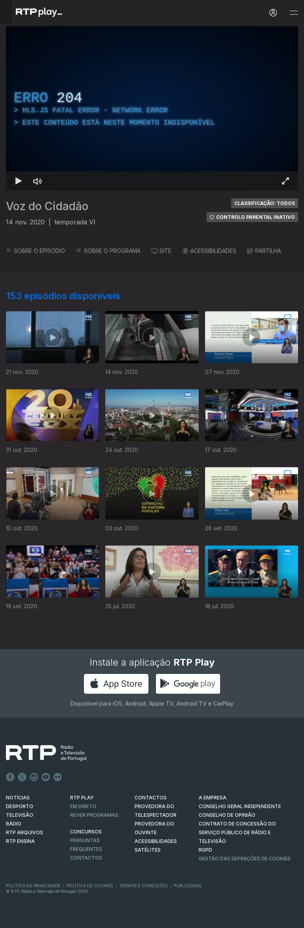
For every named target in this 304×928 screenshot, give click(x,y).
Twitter (22, 777)
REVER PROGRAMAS (94, 815)
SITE (161, 250)
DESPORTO (19, 806)
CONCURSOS (86, 832)
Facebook (10, 777)
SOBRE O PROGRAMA (108, 250)
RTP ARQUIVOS (24, 832)
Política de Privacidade (33, 885)
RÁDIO (13, 824)
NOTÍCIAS (18, 798)
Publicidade (187, 885)
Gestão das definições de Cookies (245, 859)
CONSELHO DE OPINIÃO (227, 815)
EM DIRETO (83, 806)
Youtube (46, 777)
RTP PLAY (82, 798)
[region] (152, 108)
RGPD (205, 850)
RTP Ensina (20, 841)
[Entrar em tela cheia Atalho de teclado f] (285, 180)
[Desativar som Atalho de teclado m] (37, 180)
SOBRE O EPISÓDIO (35, 250)
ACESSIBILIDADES (209, 250)
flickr (57, 777)
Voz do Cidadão (47, 206)
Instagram (34, 777)
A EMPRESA (212, 798)
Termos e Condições (143, 885)
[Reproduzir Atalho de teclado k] (18, 180)
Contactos (86, 858)
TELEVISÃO (19, 815)
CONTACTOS (151, 798)
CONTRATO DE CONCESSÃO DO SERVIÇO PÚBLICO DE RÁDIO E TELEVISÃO (237, 832)
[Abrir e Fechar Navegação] (293, 13)
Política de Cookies (89, 885)
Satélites (148, 850)
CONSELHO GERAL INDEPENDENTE (240, 806)
